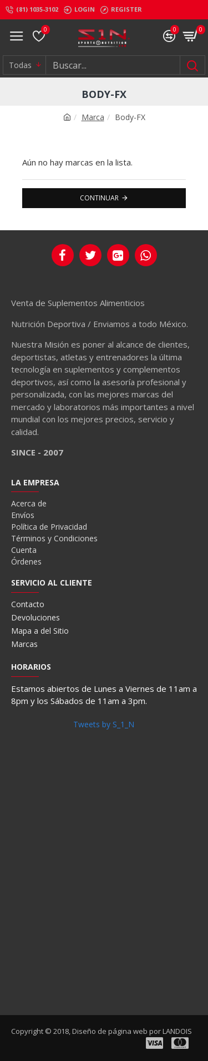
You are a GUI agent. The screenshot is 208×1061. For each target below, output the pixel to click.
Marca (93, 117)
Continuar (99, 198)
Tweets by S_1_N (103, 724)
